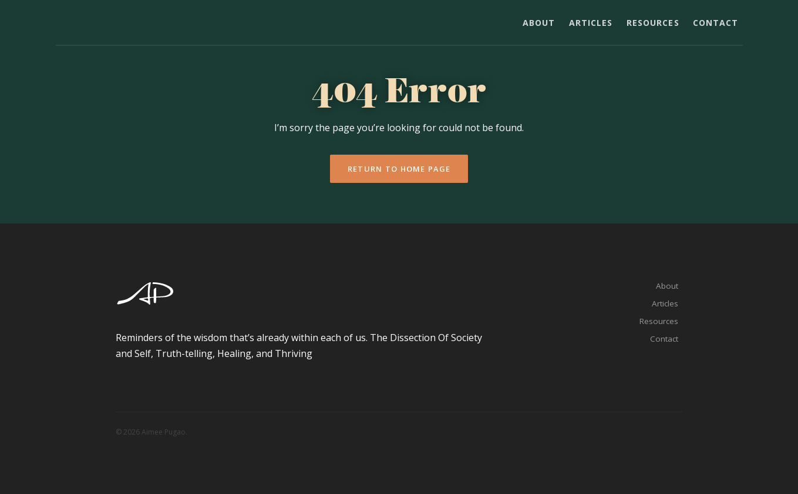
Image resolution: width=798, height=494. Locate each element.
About (539, 22)
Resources (653, 22)
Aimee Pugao (96, 25)
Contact (716, 22)
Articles (591, 22)
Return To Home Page (399, 168)
